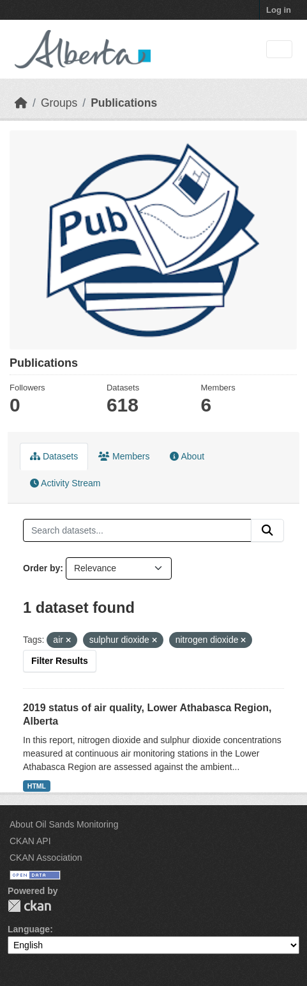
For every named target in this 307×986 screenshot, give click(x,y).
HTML (36, 786)
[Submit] (267, 530)
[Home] (21, 102)
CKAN (29, 906)
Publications (124, 102)
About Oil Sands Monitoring (64, 824)
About (187, 456)
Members (123, 456)
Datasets (54, 456)
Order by (41, 568)
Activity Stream (65, 483)
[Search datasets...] (137, 530)
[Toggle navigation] (279, 49)
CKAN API (30, 841)
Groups (59, 102)
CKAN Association (46, 857)
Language (29, 929)
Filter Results (59, 661)
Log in (278, 10)
